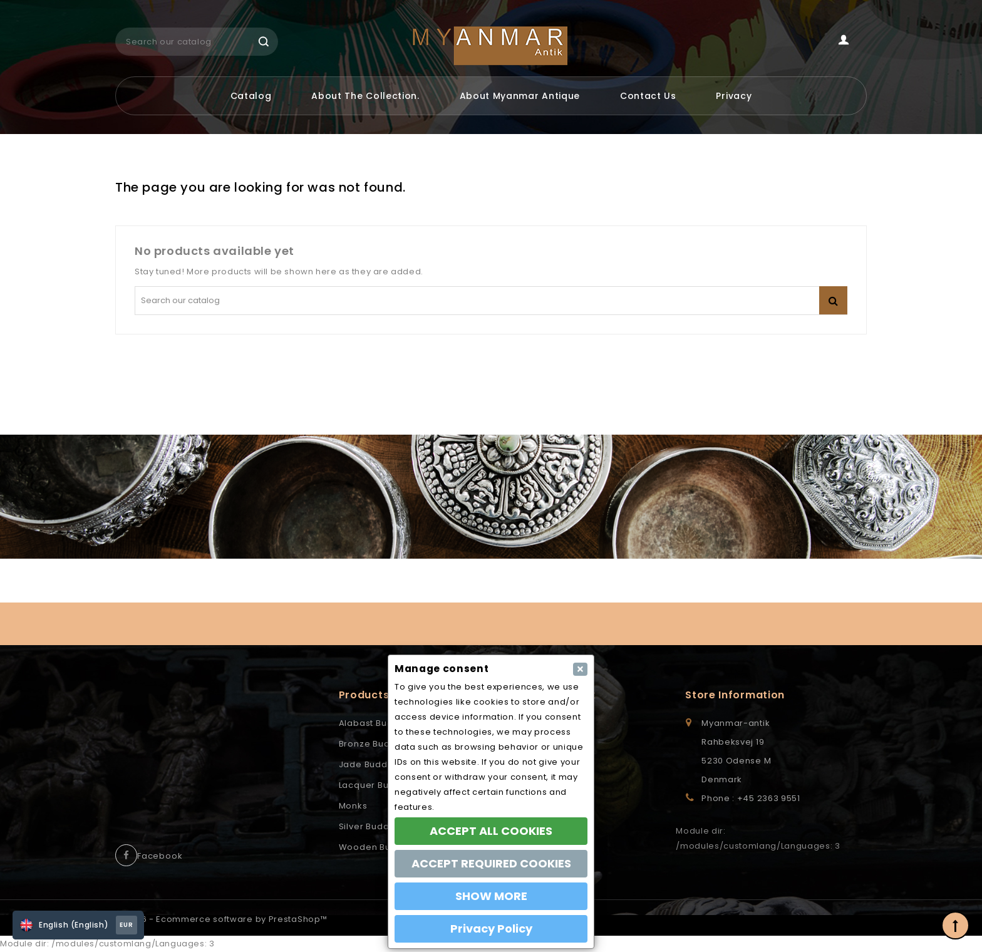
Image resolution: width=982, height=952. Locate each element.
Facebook (159, 856)
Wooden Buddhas (379, 847)
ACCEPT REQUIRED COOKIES (491, 863)
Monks (353, 806)
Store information (735, 695)
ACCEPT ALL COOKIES (491, 831)
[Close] (580, 669)
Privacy (734, 96)
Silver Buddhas (372, 826)
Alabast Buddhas (377, 723)
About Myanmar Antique (520, 96)
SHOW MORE (491, 896)
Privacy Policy (491, 928)
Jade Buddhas (372, 764)
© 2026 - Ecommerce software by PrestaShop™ (221, 919)
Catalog (251, 96)
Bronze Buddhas (376, 744)
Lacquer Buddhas (378, 785)
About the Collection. (365, 96)
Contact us (648, 96)
